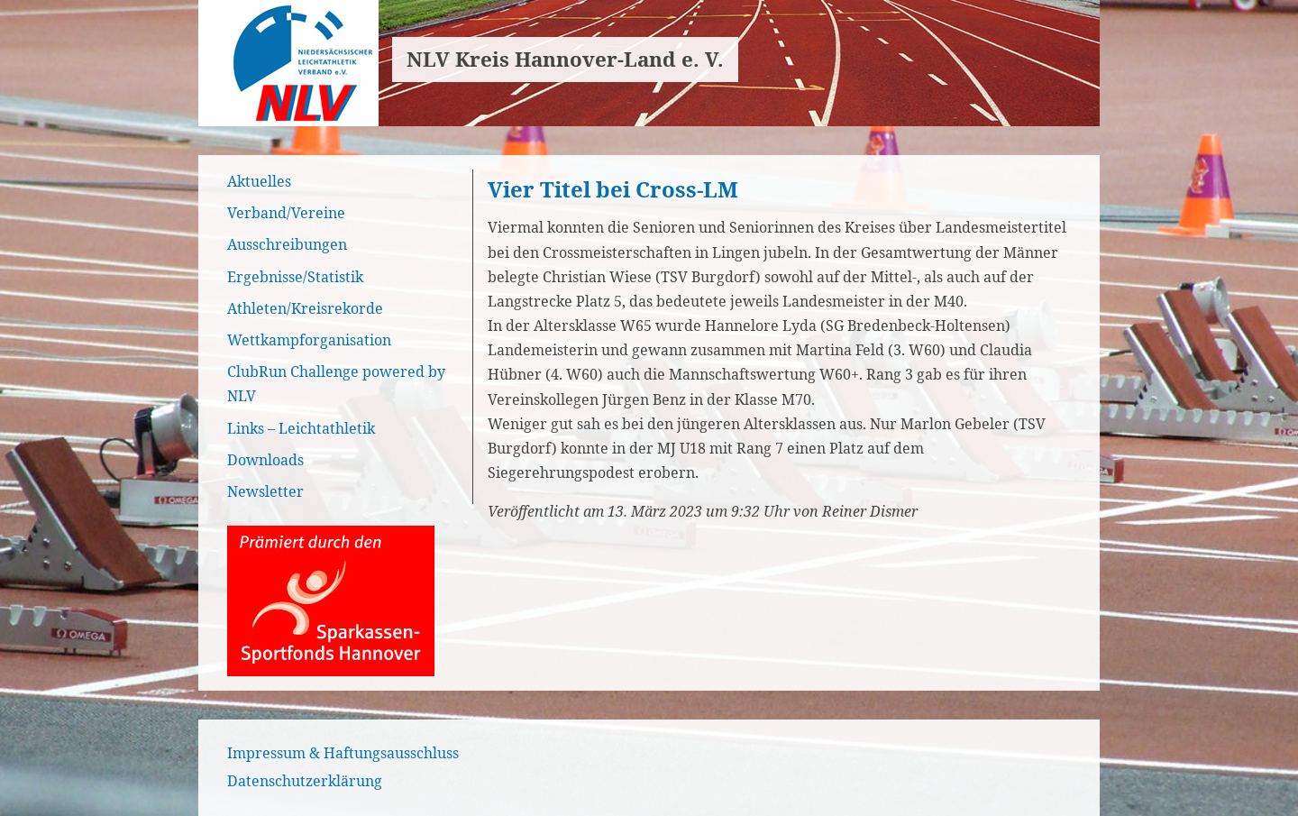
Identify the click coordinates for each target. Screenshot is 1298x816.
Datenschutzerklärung (304, 781)
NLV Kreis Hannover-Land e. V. (565, 59)
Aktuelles (259, 181)
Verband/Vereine (286, 213)
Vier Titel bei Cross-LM (613, 189)
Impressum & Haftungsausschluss (343, 753)
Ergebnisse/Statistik (295, 277)
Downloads (265, 460)
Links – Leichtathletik (301, 428)
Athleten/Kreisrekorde (305, 308)
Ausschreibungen (287, 244)
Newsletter (265, 491)
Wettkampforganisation (309, 340)
